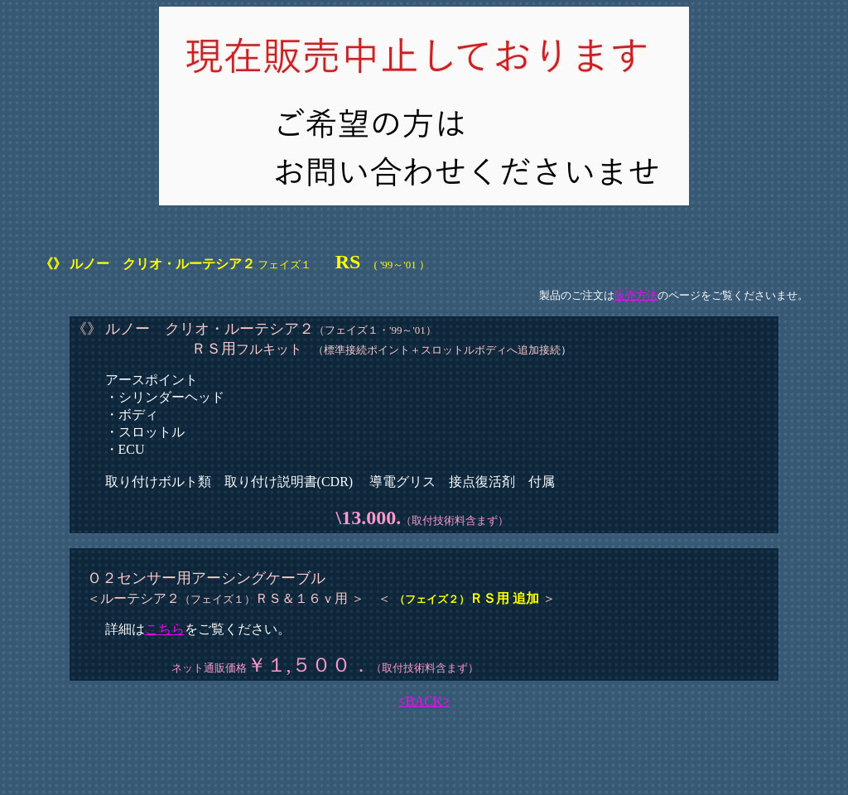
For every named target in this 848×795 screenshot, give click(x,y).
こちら (165, 629)
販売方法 (636, 295)
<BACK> (424, 701)
